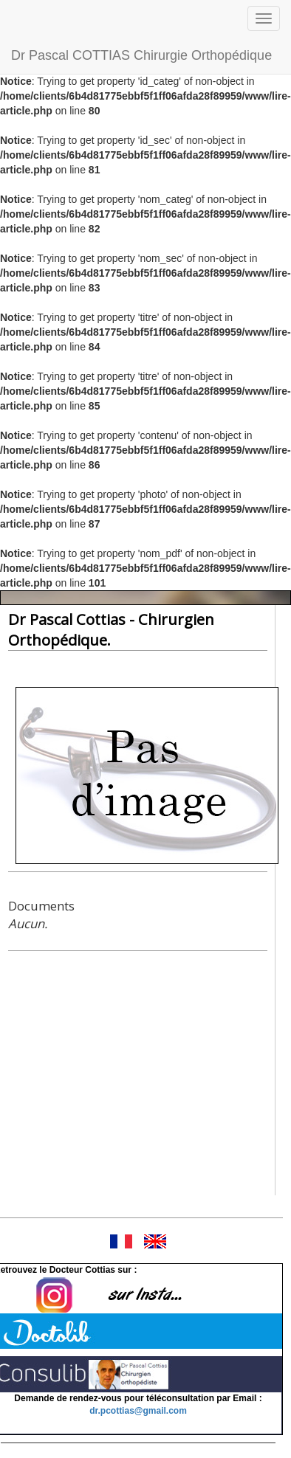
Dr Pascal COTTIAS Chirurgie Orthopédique (141, 55)
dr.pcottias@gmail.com (138, 1411)
